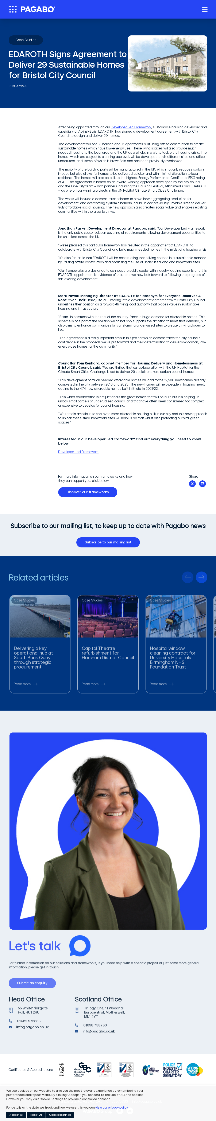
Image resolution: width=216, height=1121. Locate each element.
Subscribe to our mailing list (110, 542)
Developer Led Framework (131, 127)
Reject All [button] (36, 1114)
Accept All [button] (16, 1114)
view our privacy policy (111, 1107)
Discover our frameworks (89, 492)
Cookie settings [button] (60, 1114)
